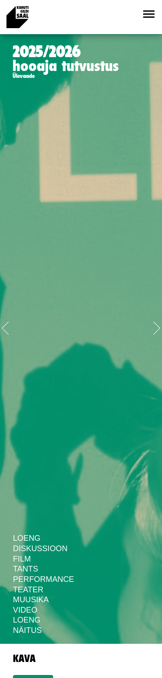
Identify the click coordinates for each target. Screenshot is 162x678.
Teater (28, 589)
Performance (43, 579)
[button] (12, 326)
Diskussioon (40, 548)
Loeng (27, 538)
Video (25, 610)
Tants (25, 569)
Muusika (31, 599)
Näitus (27, 630)
